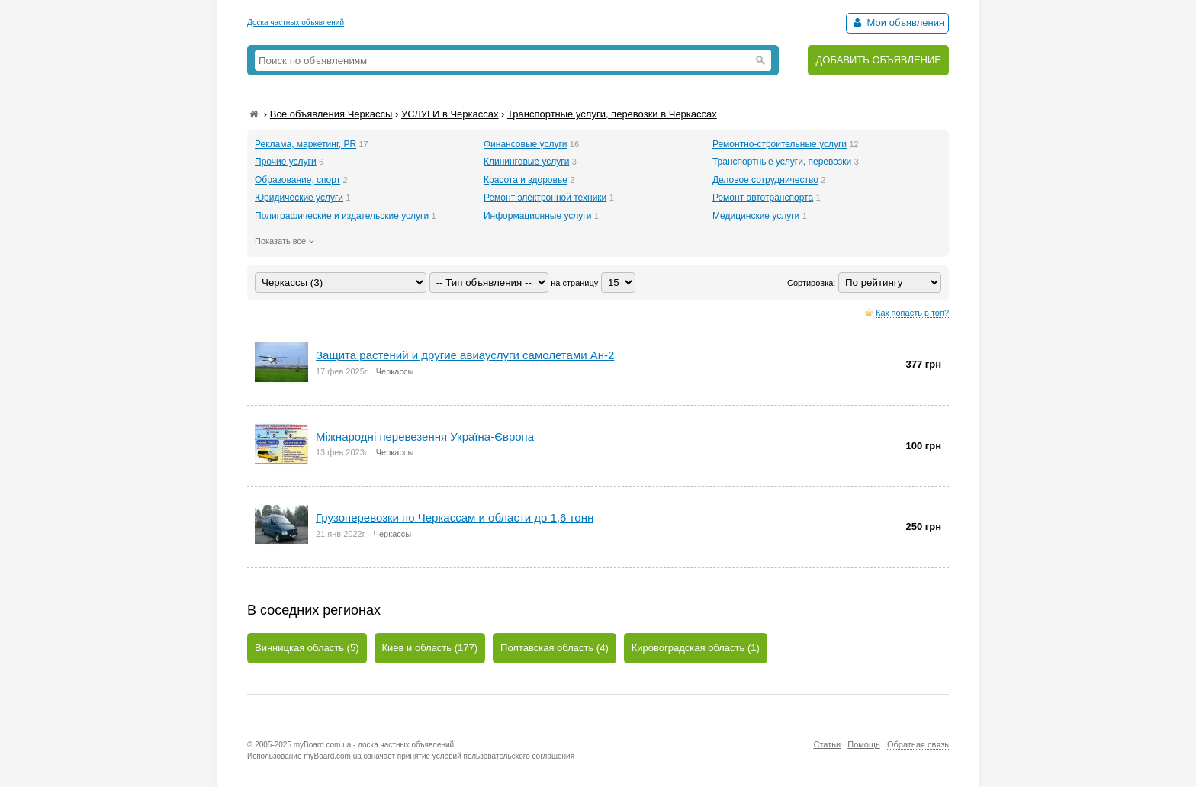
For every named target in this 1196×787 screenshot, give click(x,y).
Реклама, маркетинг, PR (305, 144)
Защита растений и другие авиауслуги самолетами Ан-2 (465, 355)
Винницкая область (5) (307, 648)
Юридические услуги (299, 197)
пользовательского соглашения (519, 756)
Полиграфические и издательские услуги (342, 215)
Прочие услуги (286, 161)
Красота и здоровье (525, 180)
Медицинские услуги (755, 215)
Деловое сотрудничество (765, 180)
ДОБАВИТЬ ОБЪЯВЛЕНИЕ (878, 60)
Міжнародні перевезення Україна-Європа (425, 436)
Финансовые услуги (525, 144)
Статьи (827, 744)
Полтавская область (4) (554, 648)
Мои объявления (897, 22)
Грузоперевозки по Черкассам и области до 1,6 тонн (454, 517)
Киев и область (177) (430, 648)
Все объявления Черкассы (331, 114)
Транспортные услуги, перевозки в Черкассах (612, 114)
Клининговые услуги (526, 161)
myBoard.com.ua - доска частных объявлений (374, 744)
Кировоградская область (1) (696, 648)
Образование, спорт (297, 180)
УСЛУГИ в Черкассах (450, 114)
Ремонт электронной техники (545, 197)
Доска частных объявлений (295, 22)
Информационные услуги (537, 215)
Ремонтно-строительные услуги (779, 144)
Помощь (863, 744)
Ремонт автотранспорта (762, 197)
